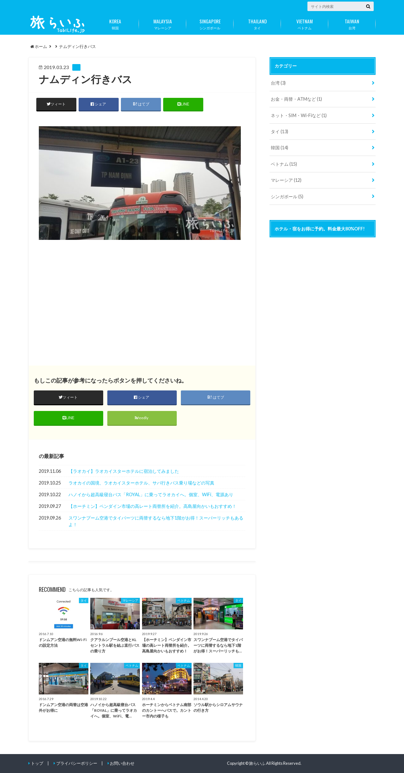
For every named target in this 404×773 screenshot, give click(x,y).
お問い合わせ (122, 763)
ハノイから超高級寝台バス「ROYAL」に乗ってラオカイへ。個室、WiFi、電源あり (150, 494)
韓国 (115, 23)
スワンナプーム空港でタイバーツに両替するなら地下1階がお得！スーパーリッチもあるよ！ (155, 521)
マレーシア (162, 23)
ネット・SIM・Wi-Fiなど (299, 115)
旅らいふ (257, 763)
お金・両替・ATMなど (296, 99)
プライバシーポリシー (76, 763)
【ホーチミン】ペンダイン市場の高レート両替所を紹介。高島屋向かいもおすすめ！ (152, 506)
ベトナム (304, 23)
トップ (37, 763)
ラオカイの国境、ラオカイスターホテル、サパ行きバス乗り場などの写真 (141, 482)
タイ (257, 23)
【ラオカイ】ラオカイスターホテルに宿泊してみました (123, 471)
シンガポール (210, 23)
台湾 (352, 23)
